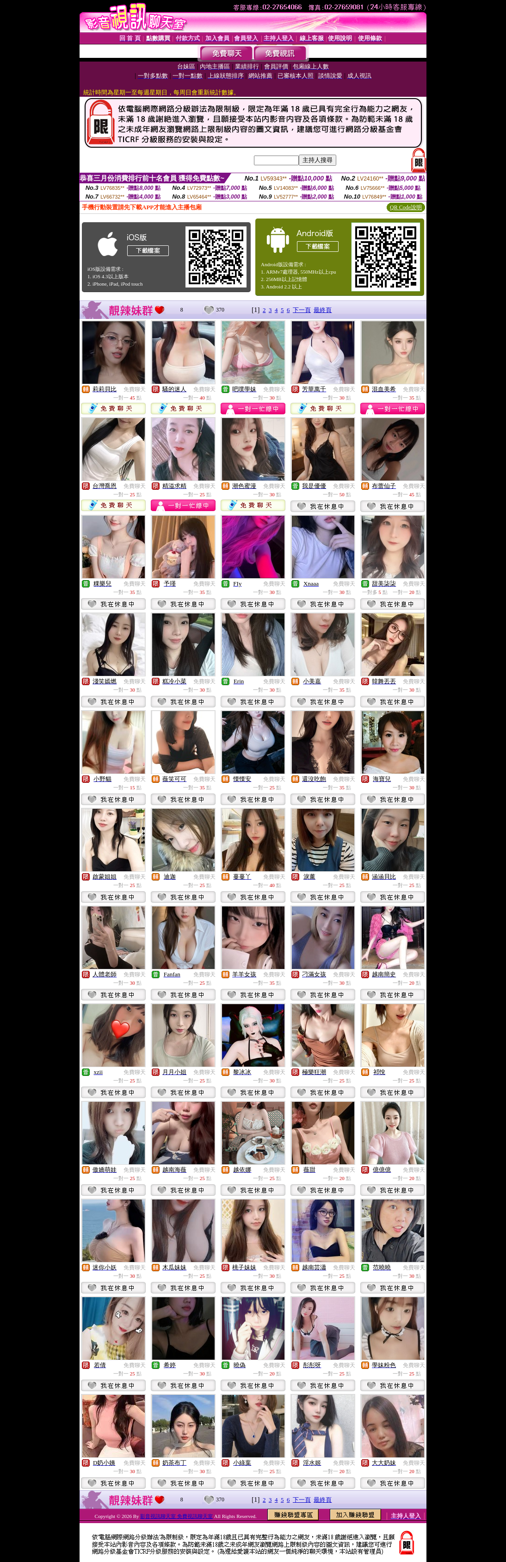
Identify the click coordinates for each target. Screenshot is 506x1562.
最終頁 (323, 309)
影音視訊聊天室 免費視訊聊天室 (176, 1516)
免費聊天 (134, 389)
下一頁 (302, 309)
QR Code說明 (406, 207)
